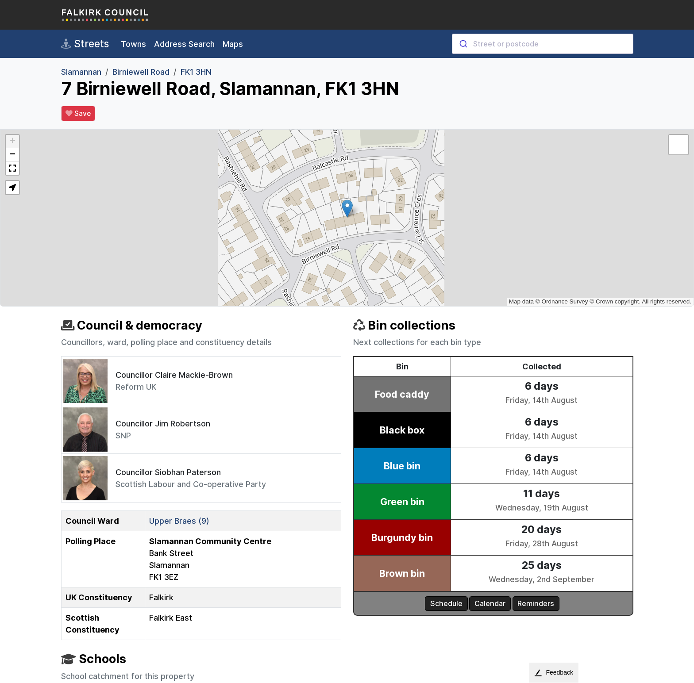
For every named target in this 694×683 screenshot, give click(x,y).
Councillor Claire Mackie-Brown (174, 375)
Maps (233, 44)
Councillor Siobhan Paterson (168, 472)
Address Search (184, 44)
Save (78, 113)
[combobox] (542, 44)
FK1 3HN (196, 72)
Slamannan (81, 72)
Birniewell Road (141, 72)
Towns (133, 44)
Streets (85, 43)
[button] (347, 209)
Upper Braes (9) (179, 521)
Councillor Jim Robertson (163, 423)
